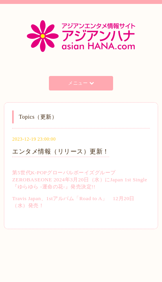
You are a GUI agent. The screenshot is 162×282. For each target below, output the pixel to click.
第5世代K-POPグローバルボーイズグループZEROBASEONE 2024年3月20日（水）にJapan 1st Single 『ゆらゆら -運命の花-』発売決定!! (79, 180)
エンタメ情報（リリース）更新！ (60, 151)
